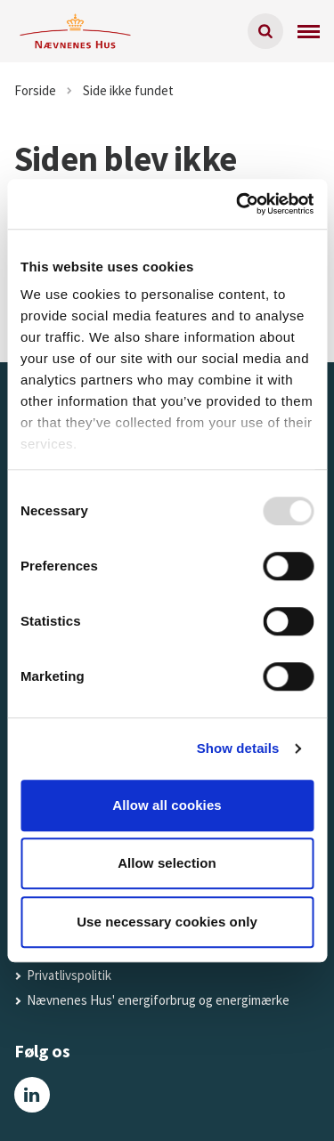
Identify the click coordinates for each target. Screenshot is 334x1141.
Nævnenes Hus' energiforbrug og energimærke (158, 999)
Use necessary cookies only (167, 921)
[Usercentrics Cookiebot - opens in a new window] (238, 203)
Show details (238, 748)
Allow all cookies (167, 805)
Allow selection (167, 862)
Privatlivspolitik (69, 975)
